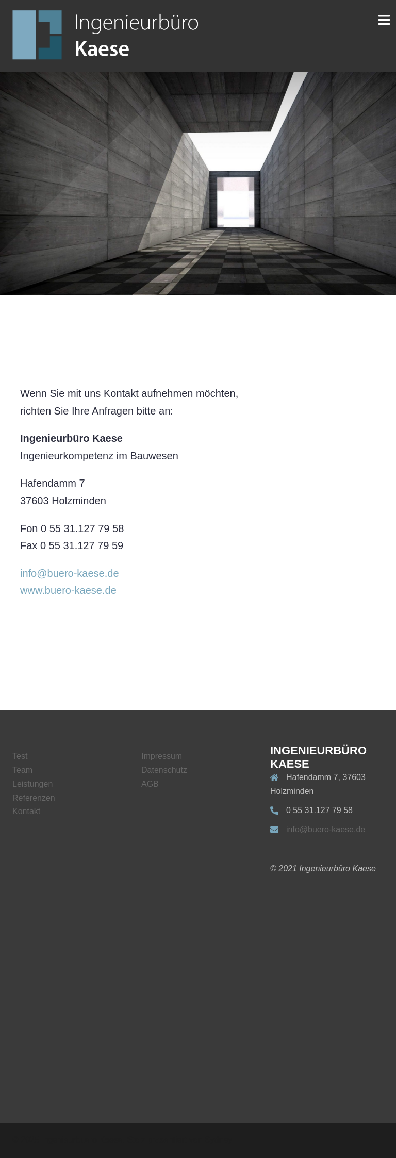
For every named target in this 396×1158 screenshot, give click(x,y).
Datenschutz (164, 770)
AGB (150, 784)
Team (22, 770)
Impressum (161, 756)
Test (19, 756)
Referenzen (33, 797)
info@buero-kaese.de (69, 573)
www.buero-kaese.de (68, 590)
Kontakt (26, 811)
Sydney (218, 1139)
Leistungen (32, 784)
